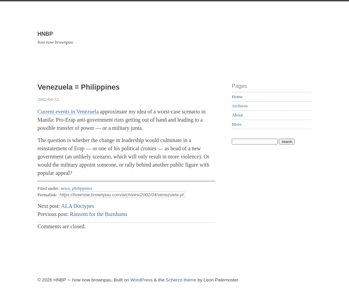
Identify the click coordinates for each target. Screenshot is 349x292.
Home (237, 96)
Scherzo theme (181, 279)
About (237, 115)
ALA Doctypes (77, 206)
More (236, 124)
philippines (82, 188)
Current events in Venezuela (68, 111)
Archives (240, 105)
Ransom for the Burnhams (98, 214)
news (65, 188)
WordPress (141, 279)
